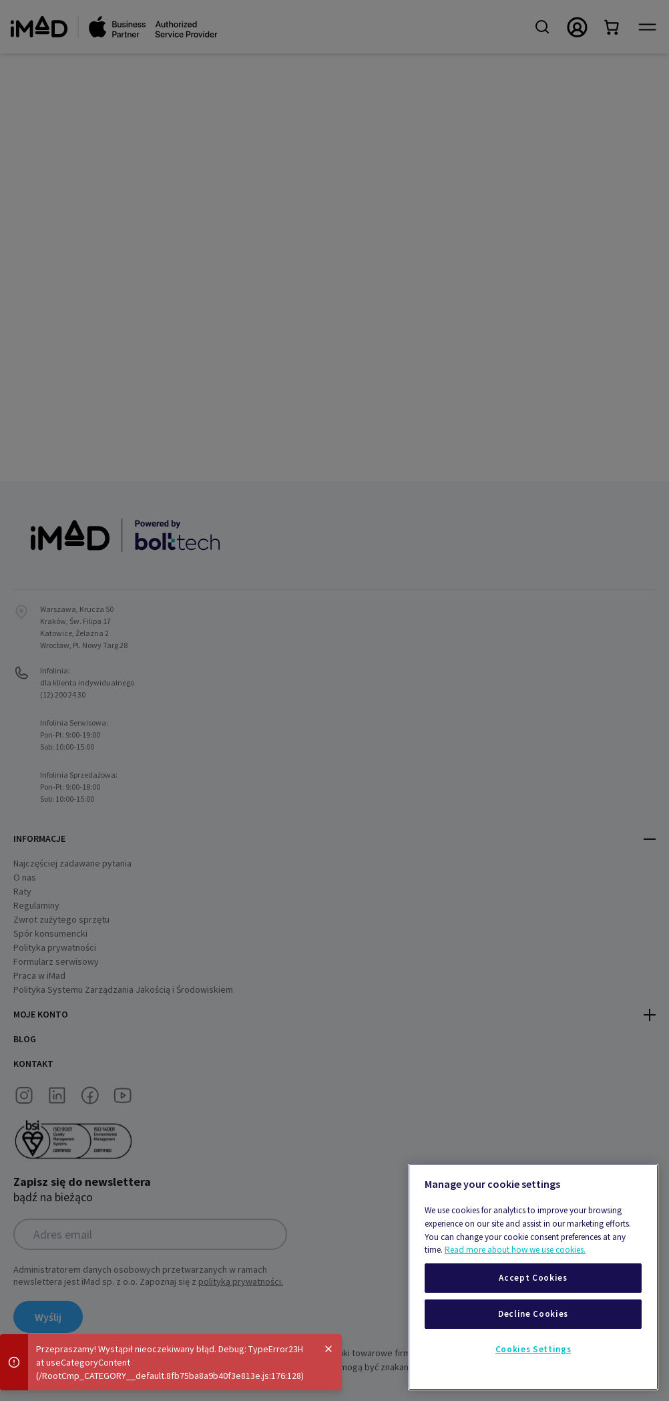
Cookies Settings (533, 1349)
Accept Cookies (533, 1277)
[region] (533, 1277)
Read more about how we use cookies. (515, 1249)
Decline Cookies (533, 1313)
